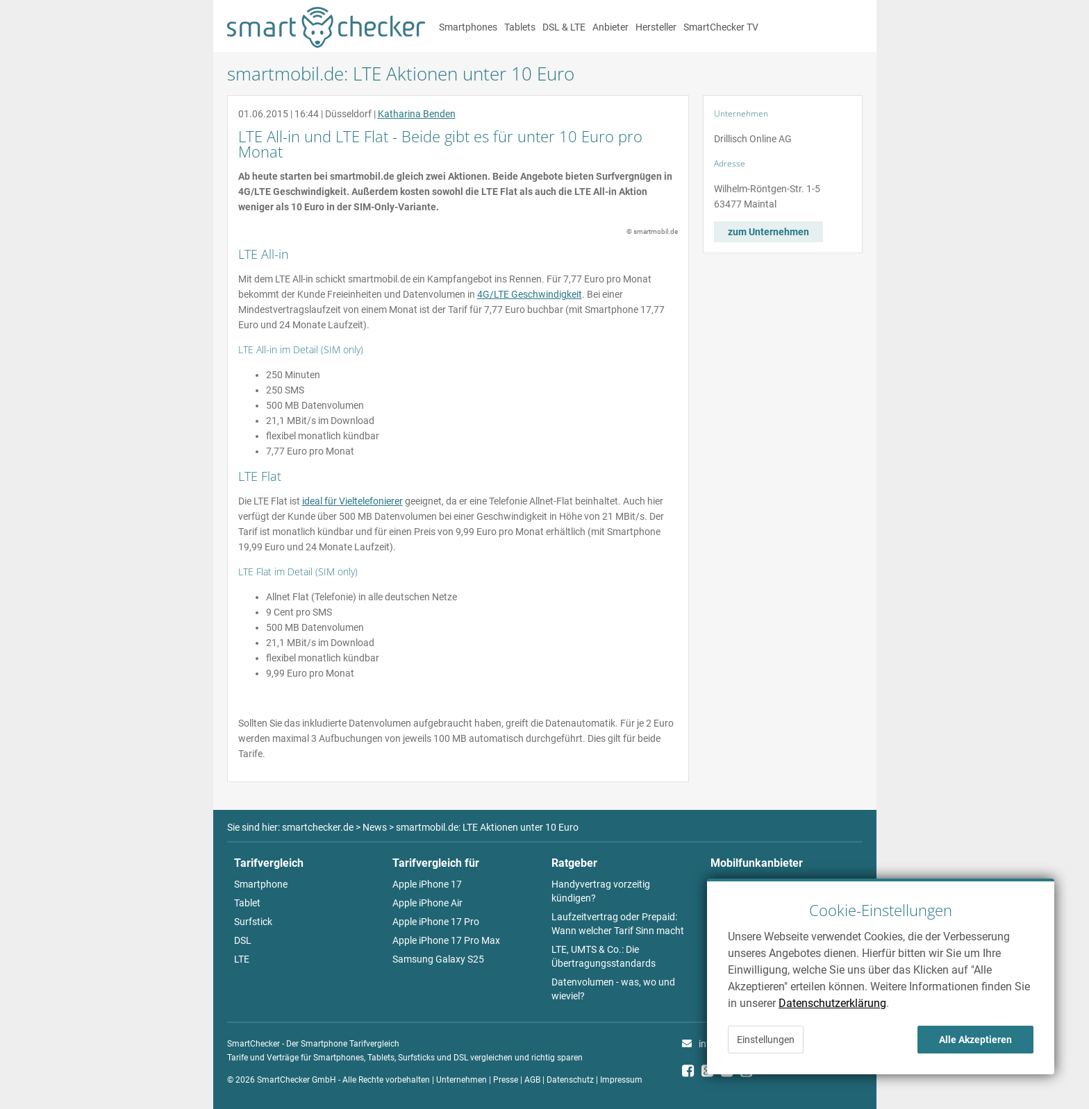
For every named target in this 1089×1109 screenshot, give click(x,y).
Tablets (519, 27)
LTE (241, 959)
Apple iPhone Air (427, 902)
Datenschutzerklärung (832, 1003)
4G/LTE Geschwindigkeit (529, 294)
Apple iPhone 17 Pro (435, 921)
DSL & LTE (563, 27)
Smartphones (468, 27)
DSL (242, 940)
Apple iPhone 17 (427, 884)
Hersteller (655, 27)
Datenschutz (570, 1080)
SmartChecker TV (720, 27)
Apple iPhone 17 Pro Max (446, 940)
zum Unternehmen (768, 231)
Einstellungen (766, 1039)
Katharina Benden (417, 113)
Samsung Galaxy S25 (438, 959)
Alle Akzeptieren (975, 1039)
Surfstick (253, 921)
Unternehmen (461, 1080)
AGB (532, 1080)
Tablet (247, 902)
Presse (505, 1080)
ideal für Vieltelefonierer (352, 501)
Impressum (621, 1080)
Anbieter (610, 27)
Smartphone (261, 884)
